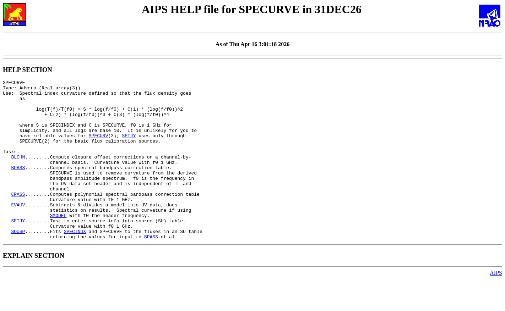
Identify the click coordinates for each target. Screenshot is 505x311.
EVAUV (18, 230)
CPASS (18, 217)
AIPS (496, 305)
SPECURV (98, 147)
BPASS (18, 185)
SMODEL (58, 243)
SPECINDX (75, 262)
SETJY (129, 147)
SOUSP (18, 262)
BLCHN (18, 173)
